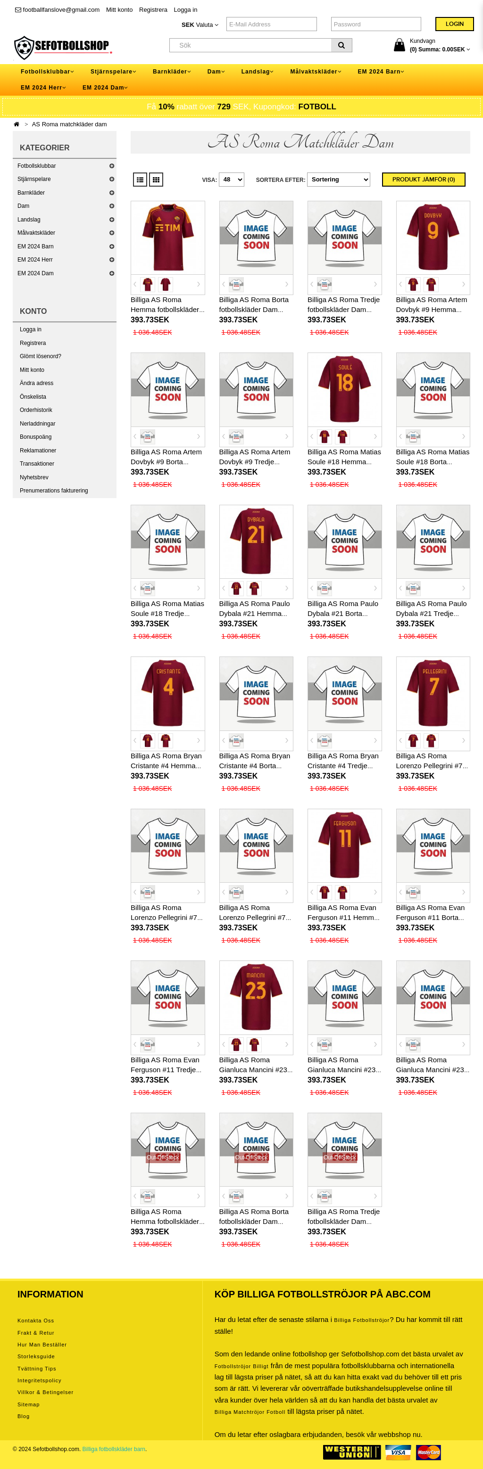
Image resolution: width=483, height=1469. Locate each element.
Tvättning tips (36, 1368)
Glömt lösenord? (40, 356)
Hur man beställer (42, 1344)
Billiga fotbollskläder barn (114, 1449)
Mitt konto (119, 9)
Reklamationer (38, 450)
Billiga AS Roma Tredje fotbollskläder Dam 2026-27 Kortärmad (344, 1221)
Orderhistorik (36, 410)
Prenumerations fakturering (54, 490)
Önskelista (33, 397)
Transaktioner (37, 463)
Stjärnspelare (34, 179)
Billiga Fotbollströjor (362, 1320)
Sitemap (28, 1404)
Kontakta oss (35, 1320)
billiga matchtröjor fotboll (250, 1412)
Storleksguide (36, 1356)
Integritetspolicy (39, 1380)
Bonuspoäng (35, 437)
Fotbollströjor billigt (242, 1366)
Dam (23, 206)
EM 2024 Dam (35, 273)
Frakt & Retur (35, 1333)
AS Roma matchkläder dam (69, 124)
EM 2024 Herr (35, 259)
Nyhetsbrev (34, 477)
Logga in (186, 9)
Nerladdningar (37, 423)
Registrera (153, 9)
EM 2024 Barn (35, 246)
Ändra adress (36, 383)
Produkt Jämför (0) (423, 179)
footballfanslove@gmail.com (57, 9)
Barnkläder (31, 192)
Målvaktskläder (36, 233)
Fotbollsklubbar (36, 166)
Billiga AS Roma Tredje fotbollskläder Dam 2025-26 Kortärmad (344, 309)
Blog (23, 1416)
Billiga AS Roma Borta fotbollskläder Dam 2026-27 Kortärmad (254, 1221)
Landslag (29, 219)
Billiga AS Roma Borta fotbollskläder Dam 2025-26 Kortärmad (254, 309)
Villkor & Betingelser (45, 1392)
